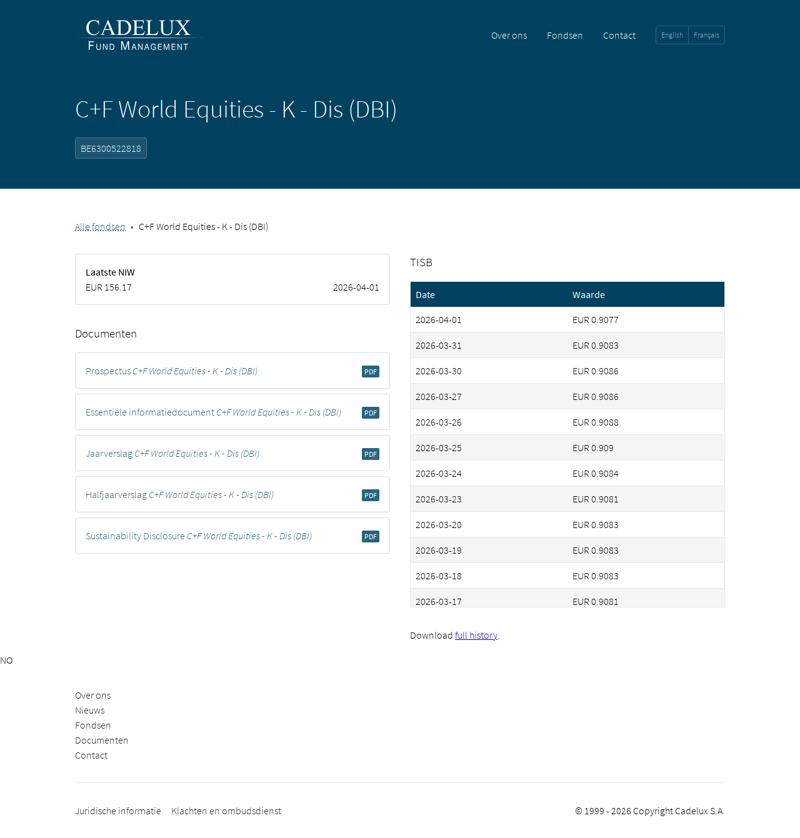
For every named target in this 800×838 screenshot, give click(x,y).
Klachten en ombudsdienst (226, 810)
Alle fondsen (100, 226)
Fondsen (565, 35)
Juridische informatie (118, 810)
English (672, 34)
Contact (619, 35)
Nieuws (89, 710)
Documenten (102, 740)
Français (706, 34)
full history (476, 635)
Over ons (509, 35)
